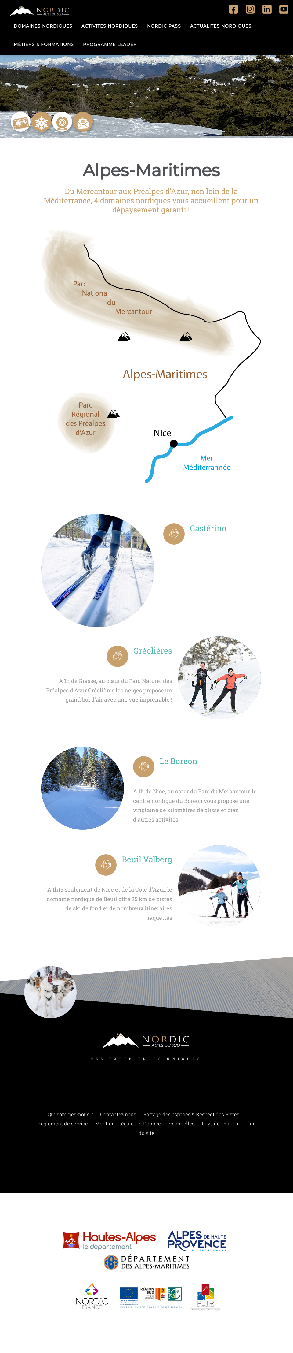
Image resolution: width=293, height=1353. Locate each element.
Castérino (210, 529)
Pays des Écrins (220, 1124)
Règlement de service (63, 1124)
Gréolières (150, 652)
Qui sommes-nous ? (70, 1115)
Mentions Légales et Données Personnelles (144, 1124)
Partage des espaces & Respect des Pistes (191, 1115)
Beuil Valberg (143, 860)
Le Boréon (181, 762)
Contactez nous (118, 1115)
